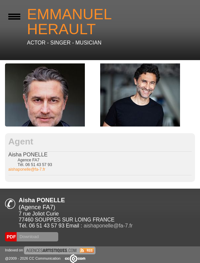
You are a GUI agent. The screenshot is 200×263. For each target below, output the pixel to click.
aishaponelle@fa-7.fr (26, 169)
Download (28, 236)
